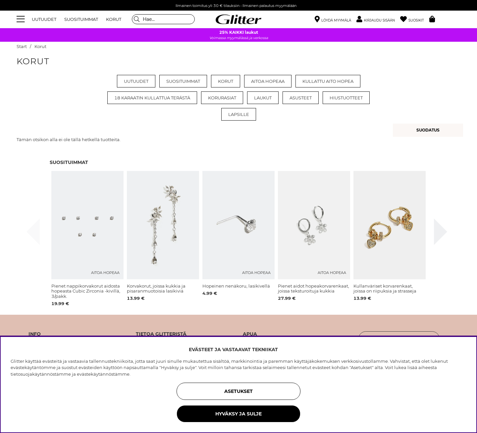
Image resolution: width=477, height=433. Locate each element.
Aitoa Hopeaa (268, 81)
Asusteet (301, 97)
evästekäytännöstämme (103, 374)
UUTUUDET (44, 19)
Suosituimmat (183, 81)
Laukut (263, 97)
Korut (40, 46)
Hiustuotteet (346, 97)
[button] (378, 19)
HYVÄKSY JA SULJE (238, 414)
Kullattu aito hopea (327, 81)
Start (22, 46)
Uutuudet (136, 81)
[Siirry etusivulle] (238, 19)
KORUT (113, 19)
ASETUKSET (238, 391)
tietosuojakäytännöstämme (41, 374)
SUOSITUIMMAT (81, 19)
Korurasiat (222, 97)
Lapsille (238, 114)
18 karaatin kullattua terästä (152, 97)
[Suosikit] (414, 19)
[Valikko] (21, 19)
